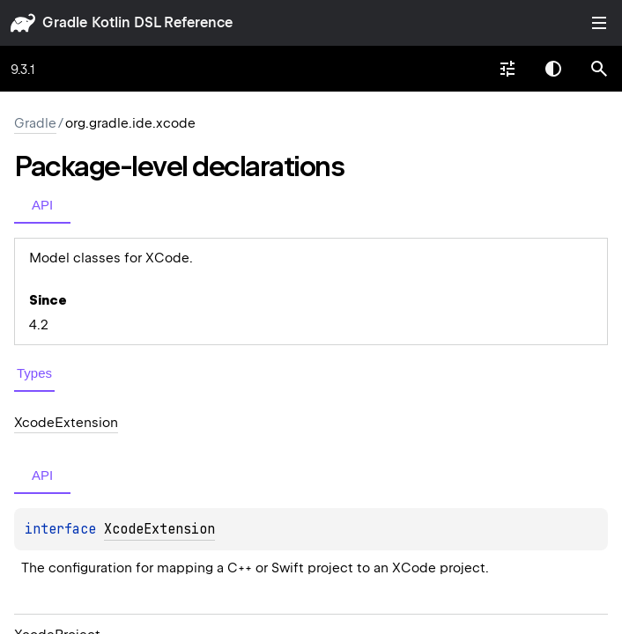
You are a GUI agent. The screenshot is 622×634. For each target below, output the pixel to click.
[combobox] (507, 69)
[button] (599, 69)
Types (34, 372)
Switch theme (553, 69)
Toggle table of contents (599, 23)
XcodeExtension (159, 529)
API (42, 204)
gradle (64, 22)
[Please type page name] (599, 69)
